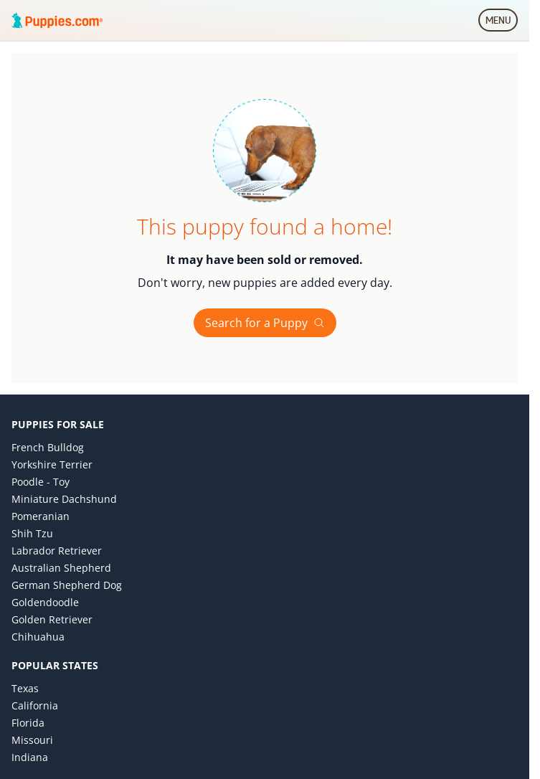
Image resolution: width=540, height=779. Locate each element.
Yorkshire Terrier (52, 464)
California (34, 705)
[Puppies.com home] (57, 20)
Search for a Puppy (265, 323)
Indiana (29, 757)
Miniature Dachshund (64, 499)
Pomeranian (40, 516)
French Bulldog (47, 447)
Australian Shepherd (61, 568)
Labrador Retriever (56, 550)
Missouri (32, 740)
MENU (501, 23)
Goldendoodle (45, 602)
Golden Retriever (52, 619)
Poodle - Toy (40, 481)
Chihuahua (38, 636)
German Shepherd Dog (66, 585)
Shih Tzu (32, 533)
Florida (27, 723)
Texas (25, 688)
